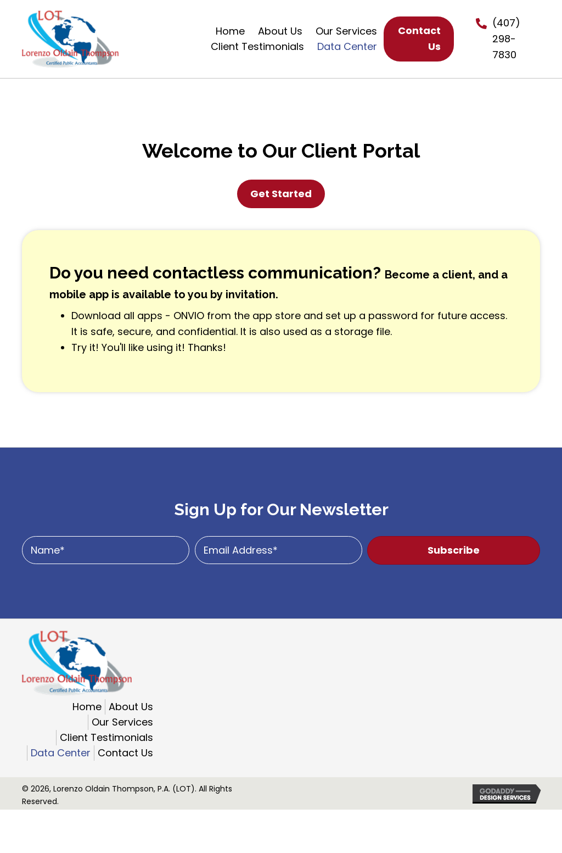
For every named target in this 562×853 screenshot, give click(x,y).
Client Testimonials (106, 737)
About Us (131, 706)
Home (87, 706)
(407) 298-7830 (506, 39)
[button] (453, 550)
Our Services (122, 722)
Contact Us (125, 753)
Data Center (61, 753)
